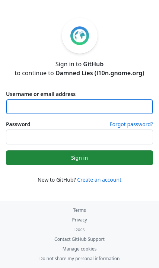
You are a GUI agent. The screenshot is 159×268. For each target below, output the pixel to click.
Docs (79, 229)
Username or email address (41, 94)
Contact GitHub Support (79, 239)
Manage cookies (79, 249)
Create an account (99, 179)
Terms (79, 210)
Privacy (79, 220)
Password (18, 124)
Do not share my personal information (79, 258)
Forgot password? (131, 124)
